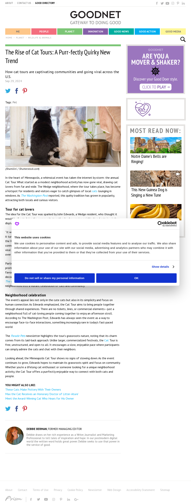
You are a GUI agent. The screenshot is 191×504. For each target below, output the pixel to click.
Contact (22, 490)
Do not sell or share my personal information (54, 278)
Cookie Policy (75, 490)
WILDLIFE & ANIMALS (39, 37)
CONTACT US (24, 3)
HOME (9, 37)
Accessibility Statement (140, 490)
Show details (160, 266)
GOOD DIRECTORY (45, 3)
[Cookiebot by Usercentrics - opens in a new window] (160, 224)
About (8, 490)
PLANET (20, 37)
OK (136, 278)
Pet (14, 102)
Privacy (58, 490)
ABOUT (9, 3)
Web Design (114, 490)
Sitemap (165, 490)
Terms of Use (40, 490)
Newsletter (95, 490)
